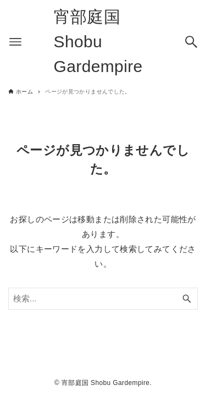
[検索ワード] (103, 299)
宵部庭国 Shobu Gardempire (98, 41)
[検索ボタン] (191, 42)
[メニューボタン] (15, 42)
